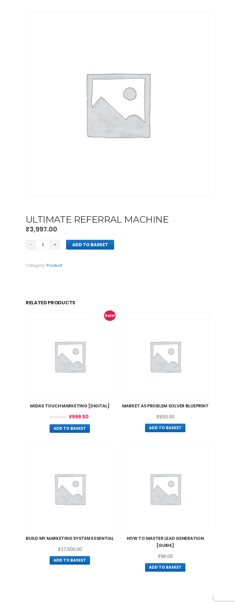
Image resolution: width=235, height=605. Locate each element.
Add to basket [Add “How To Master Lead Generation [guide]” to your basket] (165, 567)
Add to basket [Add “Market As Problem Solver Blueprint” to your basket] (165, 427)
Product (54, 265)
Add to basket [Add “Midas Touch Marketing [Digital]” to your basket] (70, 428)
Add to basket (90, 245)
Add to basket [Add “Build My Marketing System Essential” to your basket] (70, 560)
